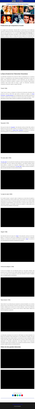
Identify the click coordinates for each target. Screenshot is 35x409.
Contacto (21, 404)
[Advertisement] (17, 44)
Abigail (17, 235)
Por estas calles (4, 161)
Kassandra (13, 127)
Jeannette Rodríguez (10, 95)
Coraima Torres (15, 130)
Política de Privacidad (15, 404)
